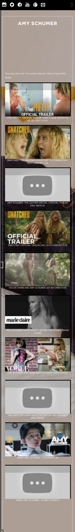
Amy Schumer (37, 23)
